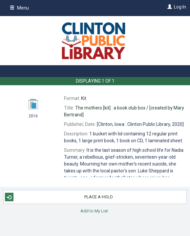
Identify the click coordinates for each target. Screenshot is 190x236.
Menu (19, 7)
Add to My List (94, 210)
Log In (180, 7)
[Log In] (169, 7)
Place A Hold (59, 197)
